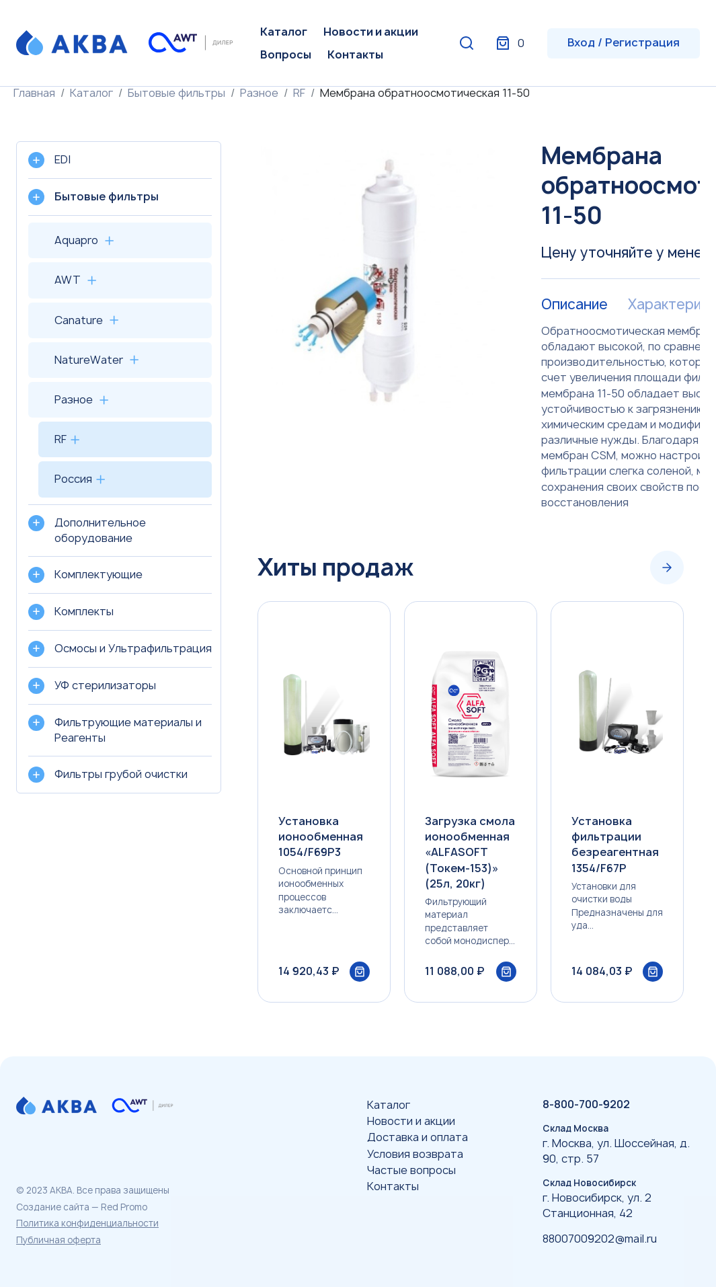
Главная (34, 92)
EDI (62, 159)
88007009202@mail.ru (600, 1238)
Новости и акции (370, 31)
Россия (73, 478)
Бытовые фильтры (176, 92)
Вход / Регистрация (623, 42)
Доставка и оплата (417, 1137)
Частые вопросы (411, 1170)
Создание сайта (52, 1207)
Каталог (283, 31)
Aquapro (76, 240)
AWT (67, 279)
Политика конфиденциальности (87, 1223)
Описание (574, 304)
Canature (78, 320)
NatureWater (88, 359)
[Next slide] (667, 567)
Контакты (355, 54)
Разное (259, 92)
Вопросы (285, 54)
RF (299, 92)
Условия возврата (415, 1153)
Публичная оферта (58, 1240)
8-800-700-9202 (586, 1104)
